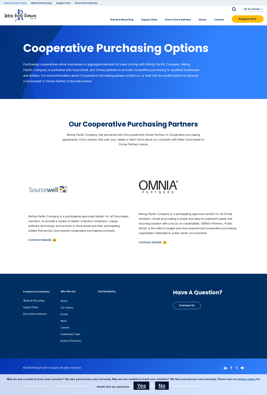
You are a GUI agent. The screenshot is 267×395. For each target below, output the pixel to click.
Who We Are (68, 291)
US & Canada (252, 8)
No (162, 386)
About (202, 19)
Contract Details (39, 240)
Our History (67, 307)
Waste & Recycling (41, 3)
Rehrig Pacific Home (15, 3)
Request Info (248, 19)
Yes (141, 386)
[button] (236, 9)
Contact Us (187, 305)
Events (64, 314)
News (64, 320)
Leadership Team (70, 334)
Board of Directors (71, 340)
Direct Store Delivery (86, 3)
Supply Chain (63, 3)
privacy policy (247, 379)
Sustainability (107, 291)
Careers (219, 19)
